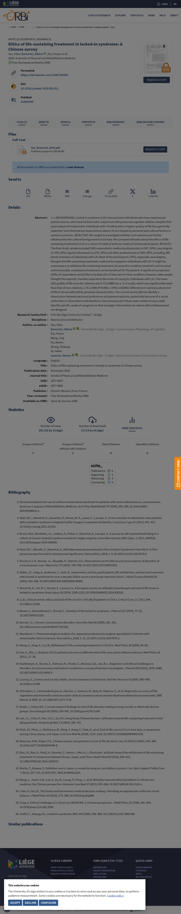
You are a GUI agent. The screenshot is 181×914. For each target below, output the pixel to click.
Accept (15, 903)
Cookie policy (115, 896)
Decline (30, 903)
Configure (48, 903)
